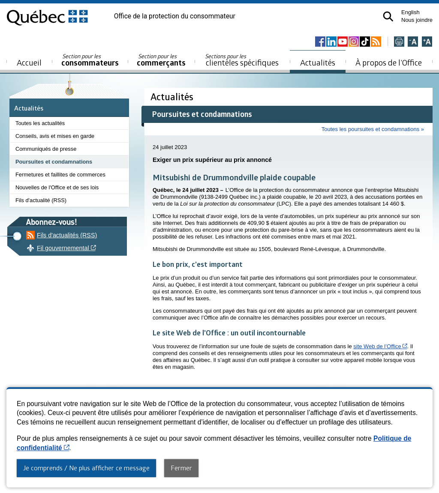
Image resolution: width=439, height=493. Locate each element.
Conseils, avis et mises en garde (54, 136)
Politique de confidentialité (221, 405)
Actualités (317, 62)
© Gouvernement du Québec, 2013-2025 (219, 466)
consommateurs (90, 60)
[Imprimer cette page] (399, 42)
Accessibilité (168, 405)
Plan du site (134, 405)
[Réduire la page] (413, 42)
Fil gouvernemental (103, 247)
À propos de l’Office (388, 62)
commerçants (161, 60)
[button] (388, 16)
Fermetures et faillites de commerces (60, 174)
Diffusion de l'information (289, 405)
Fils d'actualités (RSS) (67, 235)
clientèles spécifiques (242, 60)
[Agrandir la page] (427, 42)
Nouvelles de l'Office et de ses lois (57, 187)
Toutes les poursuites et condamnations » (373, 129)
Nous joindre (417, 20)
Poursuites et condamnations (53, 161)
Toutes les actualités (40, 123)
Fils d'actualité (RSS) (40, 200)
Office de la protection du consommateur (174, 16)
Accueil (29, 62)
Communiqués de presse (45, 149)
